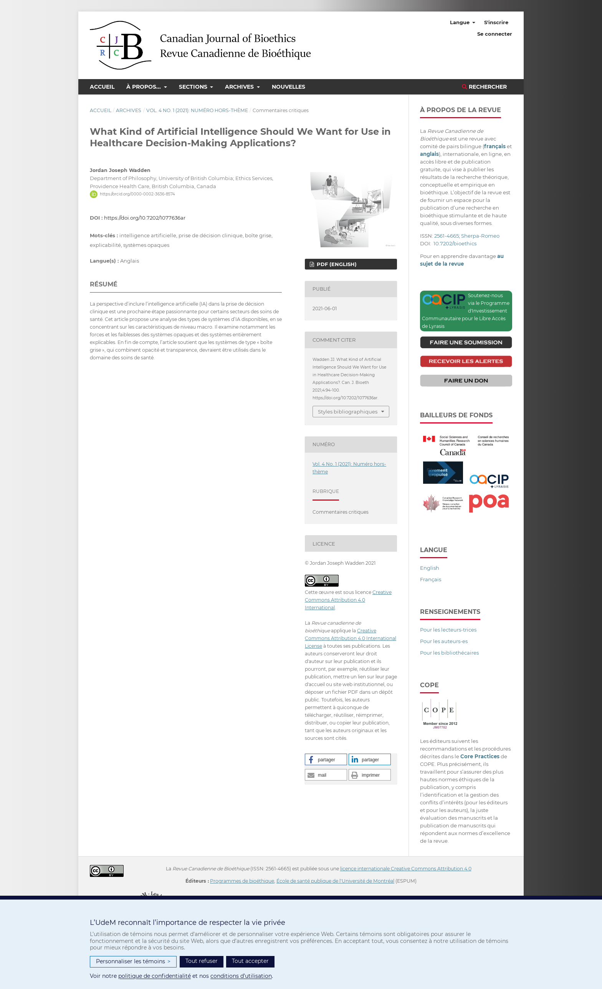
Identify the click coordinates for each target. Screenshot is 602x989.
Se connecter (494, 34)
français (495, 146)
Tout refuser (201, 961)
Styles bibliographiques (347, 411)
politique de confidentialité (154, 975)
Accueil (102, 86)
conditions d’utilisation (241, 975)
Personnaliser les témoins (133, 961)
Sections (194, 86)
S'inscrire (496, 22)
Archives (240, 86)
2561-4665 (446, 236)
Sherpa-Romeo (480, 236)
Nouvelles (288, 86)
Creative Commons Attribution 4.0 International (348, 599)
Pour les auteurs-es (444, 641)
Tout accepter (250, 961)
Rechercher (484, 86)
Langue (460, 22)
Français (430, 579)
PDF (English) (336, 264)
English (429, 568)
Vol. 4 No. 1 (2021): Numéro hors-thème (197, 110)
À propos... (144, 86)
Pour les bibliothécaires (449, 653)
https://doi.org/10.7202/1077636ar (144, 218)
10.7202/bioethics (454, 243)
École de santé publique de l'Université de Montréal (335, 881)
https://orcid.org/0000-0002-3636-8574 (137, 194)
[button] (326, 759)
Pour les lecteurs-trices (448, 630)
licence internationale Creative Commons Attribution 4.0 (405, 869)
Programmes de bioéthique (242, 881)
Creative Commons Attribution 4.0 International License (350, 638)
